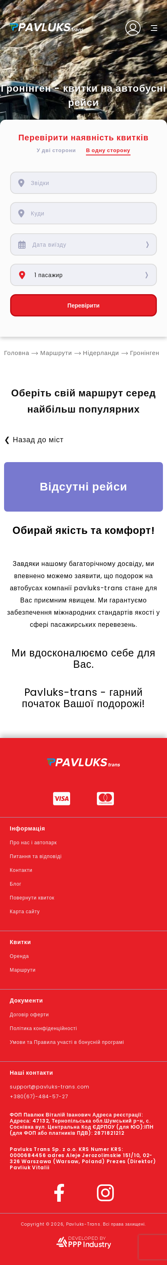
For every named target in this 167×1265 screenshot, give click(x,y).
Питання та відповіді (36, 856)
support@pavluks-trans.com (50, 1086)
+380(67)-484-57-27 (39, 1096)
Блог (15, 883)
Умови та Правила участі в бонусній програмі (67, 1042)
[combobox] (89, 182)
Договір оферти (29, 1014)
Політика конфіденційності (43, 1028)
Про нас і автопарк (33, 842)
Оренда (19, 956)
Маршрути (23, 969)
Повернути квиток (32, 897)
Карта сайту (25, 911)
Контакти (21, 870)
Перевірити (83, 305)
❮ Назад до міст (34, 440)
